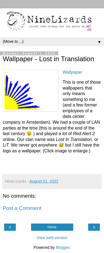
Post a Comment (22, 208)
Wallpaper (72, 72)
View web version (52, 237)
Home (51, 227)
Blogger (62, 247)
